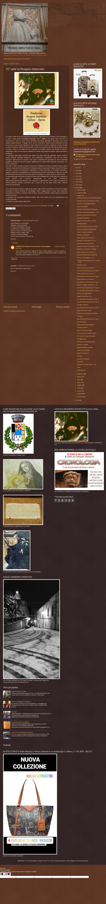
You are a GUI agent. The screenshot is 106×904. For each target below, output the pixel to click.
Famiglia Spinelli (82, 223)
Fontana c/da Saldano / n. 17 (85, 258)
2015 (77, 182)
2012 (77, 400)
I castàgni (80, 316)
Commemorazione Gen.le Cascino (87, 226)
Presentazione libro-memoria (85, 243)
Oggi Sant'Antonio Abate (19, 691)
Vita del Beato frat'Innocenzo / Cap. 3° (88, 302)
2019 (77, 170)
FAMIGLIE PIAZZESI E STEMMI (86, 249)
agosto (79, 376)
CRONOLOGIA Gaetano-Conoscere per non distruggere (33, 246)
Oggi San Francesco (83, 353)
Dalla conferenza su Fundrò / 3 (86, 268)
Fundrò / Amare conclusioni (85, 232)
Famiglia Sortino (81, 265)
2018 (77, 173)
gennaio (79, 396)
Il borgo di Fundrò (82, 327)
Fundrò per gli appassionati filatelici (87, 313)
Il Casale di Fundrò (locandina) (86, 342)
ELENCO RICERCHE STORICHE (87, 255)
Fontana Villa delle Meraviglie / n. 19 (87, 212)
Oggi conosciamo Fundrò (84, 310)
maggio (79, 385)
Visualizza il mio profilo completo (83, 159)
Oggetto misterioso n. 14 (84, 296)
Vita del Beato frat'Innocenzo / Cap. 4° (88, 299)
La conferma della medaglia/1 (20, 722)
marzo (79, 391)
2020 (77, 167)
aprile (79, 388)
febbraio (79, 393)
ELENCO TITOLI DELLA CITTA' (86, 240)
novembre (80, 193)
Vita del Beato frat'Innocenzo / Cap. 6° (88, 288)
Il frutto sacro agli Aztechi (84, 293)
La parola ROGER (82, 206)
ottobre (79, 195)
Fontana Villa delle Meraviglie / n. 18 (87, 246)
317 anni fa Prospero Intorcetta (86, 336)
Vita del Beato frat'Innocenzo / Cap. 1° (88, 319)
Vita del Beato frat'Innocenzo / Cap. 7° (88, 282)
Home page (36, 307)
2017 (77, 176)
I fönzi (78, 367)
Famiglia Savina (81, 339)
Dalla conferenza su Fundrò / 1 (86, 279)
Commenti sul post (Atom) (17, 311)
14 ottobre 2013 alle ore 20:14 (26, 266)
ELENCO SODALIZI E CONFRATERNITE (89, 198)
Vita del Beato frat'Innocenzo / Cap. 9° (88, 270)
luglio (79, 379)
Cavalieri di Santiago (83, 359)
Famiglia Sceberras (82, 305)
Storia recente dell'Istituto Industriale (22, 732)
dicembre (80, 190)
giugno (79, 382)
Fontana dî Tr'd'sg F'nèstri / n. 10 (86, 364)
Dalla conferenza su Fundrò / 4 (86, 252)
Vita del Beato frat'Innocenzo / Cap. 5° (88, 290)
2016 (77, 179)
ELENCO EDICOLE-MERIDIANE (86, 229)
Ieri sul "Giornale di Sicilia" (84, 330)
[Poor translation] (7, 874)
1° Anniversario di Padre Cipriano (86, 333)
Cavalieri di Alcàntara (83, 218)
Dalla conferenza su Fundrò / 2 (86, 273)
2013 (77, 187)
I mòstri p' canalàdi (82, 344)
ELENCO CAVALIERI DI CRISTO (86, 215)
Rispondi (13, 239)
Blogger (85, 861)
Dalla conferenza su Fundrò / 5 (86, 238)
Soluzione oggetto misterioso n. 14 (87, 285)
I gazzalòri (80, 361)
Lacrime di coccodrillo (83, 350)
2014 (77, 185)
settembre (80, 374)
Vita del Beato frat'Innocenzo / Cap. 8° (88, 276)
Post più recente (10, 307)
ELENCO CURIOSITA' (83, 235)
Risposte (15, 243)
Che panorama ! (81, 322)
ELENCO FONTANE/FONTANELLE (87, 209)
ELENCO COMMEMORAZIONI (86, 204)
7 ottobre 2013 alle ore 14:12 (29, 220)
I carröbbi (79, 356)
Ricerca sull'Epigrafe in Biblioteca (21, 701)
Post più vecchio (62, 307)
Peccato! (14, 712)
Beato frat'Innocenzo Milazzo (85, 325)
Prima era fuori (81, 370)
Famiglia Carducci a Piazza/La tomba (88, 201)
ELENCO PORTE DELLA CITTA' (86, 221)
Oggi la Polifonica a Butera (85, 347)
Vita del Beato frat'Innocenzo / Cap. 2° (88, 307)
